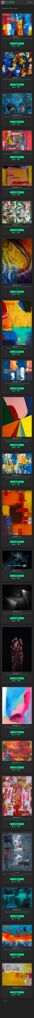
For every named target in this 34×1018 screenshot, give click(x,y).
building (22, 613)
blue (11, 912)
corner (9, 613)
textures (25, 116)
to (28, 38)
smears (15, 39)
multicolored (13, 38)
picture (12, 116)
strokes (19, 39)
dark (8, 674)
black (23, 572)
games (19, 572)
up (27, 38)
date (30, 38)
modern (4, 38)
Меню (31, 2)
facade (29, 613)
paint (25, 38)
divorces (12, 988)
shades (17, 912)
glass (4, 613)
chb (27, 613)
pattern (19, 441)
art (23, 79)
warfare (15, 572)
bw (25, 613)
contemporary (27, 79)
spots (19, 384)
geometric (28, 439)
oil (10, 911)
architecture (17, 613)
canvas (8, 38)
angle (13, 613)
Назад (4, 1001)
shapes (9, 439)
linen (23, 81)
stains (25, 383)
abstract (18, 38)
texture (5, 116)
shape (26, 441)
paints (11, 763)
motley (22, 38)
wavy (16, 988)
